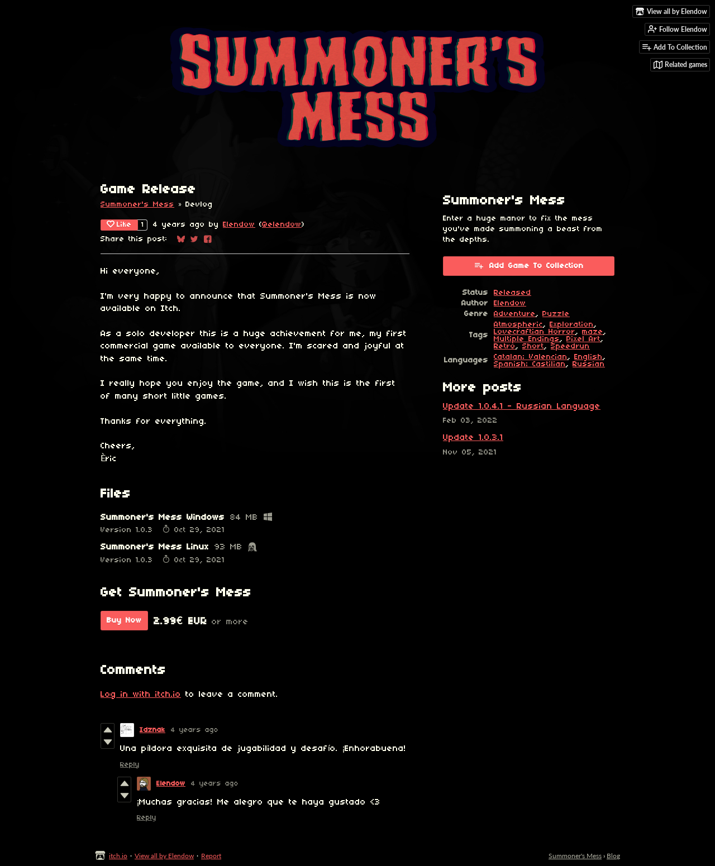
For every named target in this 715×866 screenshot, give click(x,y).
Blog (613, 855)
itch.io (118, 855)
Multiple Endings (527, 339)
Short (533, 346)
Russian (589, 364)
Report (211, 855)
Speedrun (570, 346)
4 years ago (194, 730)
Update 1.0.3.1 (473, 437)
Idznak (152, 730)
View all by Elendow (164, 855)
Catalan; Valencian (531, 357)
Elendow (239, 224)
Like (119, 224)
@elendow (282, 224)
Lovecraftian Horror (534, 332)
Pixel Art (583, 339)
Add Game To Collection (529, 265)
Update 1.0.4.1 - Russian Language (521, 406)
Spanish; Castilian (530, 364)
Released (512, 292)
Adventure (515, 314)
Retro (505, 346)
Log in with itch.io (141, 694)
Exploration (572, 324)
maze (592, 332)
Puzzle (556, 314)
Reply (130, 764)
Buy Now (124, 620)
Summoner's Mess (137, 204)
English (588, 357)
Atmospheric (518, 324)
